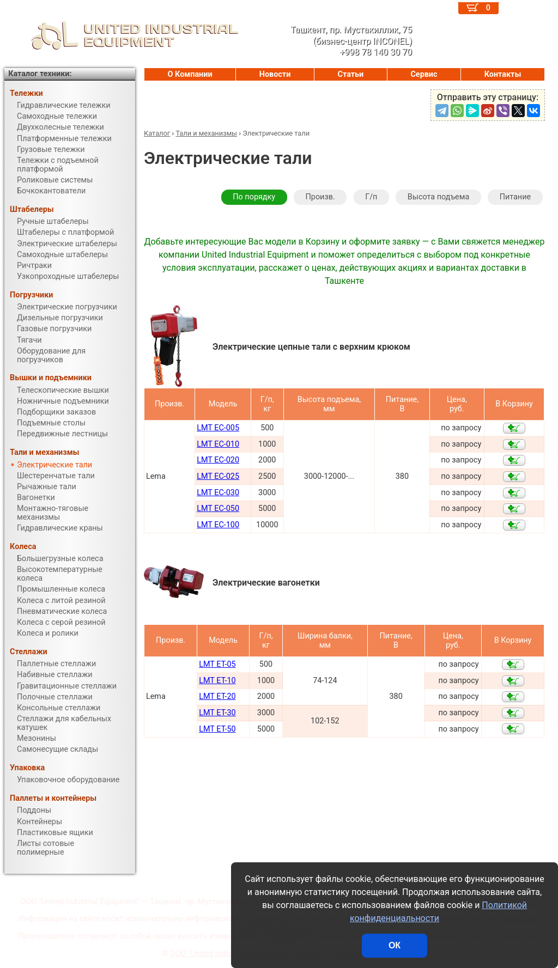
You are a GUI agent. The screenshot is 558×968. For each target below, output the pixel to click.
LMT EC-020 (218, 460)
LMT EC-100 (218, 524)
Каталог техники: (39, 73)
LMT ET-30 (217, 712)
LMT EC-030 (218, 492)
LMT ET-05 (217, 664)
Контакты (502, 74)
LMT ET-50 (217, 729)
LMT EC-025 (218, 476)
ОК (395, 945)
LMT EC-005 (218, 428)
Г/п (371, 197)
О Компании (190, 74)
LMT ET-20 (217, 696)
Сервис (423, 74)
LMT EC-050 (218, 508)
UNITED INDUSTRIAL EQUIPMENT (121, 35)
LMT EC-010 (218, 444)
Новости (275, 74)
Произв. (320, 197)
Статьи (350, 74)
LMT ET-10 (217, 680)
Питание (515, 197)
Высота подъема (438, 197)
